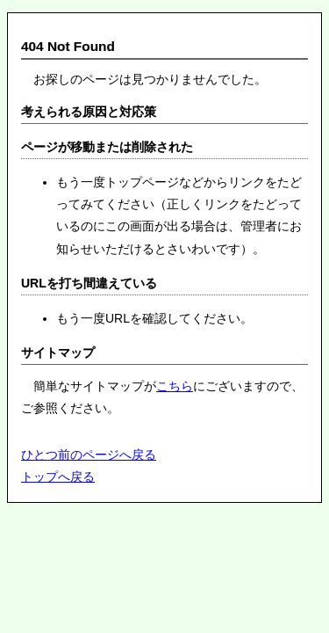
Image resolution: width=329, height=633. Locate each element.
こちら (174, 386)
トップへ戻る (58, 476)
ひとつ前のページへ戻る (88, 454)
